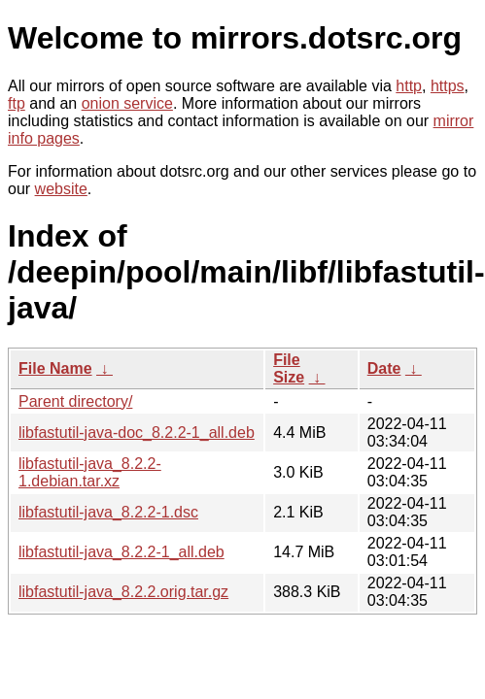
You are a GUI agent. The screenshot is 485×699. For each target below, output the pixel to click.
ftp (16, 103)
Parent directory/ (75, 401)
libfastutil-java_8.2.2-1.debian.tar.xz (89, 472)
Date (384, 368)
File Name (55, 368)
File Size (288, 368)
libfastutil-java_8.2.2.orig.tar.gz (123, 591)
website (61, 189)
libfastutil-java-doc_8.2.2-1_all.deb (136, 432)
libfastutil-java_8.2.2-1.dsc (108, 512)
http (409, 86)
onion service (127, 103)
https (448, 86)
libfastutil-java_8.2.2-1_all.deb (121, 552)
